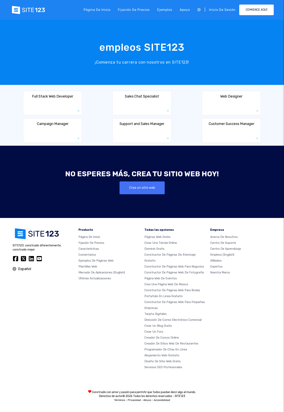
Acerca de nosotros (224, 237)
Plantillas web (87, 266)
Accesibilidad (162, 400)
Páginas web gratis (157, 237)
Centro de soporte (223, 243)
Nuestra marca (220, 272)
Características (88, 249)
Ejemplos (164, 10)
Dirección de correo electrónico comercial (173, 320)
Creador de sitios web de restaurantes (171, 343)
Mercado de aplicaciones (101, 272)
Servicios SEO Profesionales (163, 367)
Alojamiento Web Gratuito (161, 355)
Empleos (222, 254)
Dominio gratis (154, 249)
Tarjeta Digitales (155, 314)
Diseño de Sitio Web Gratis (162, 361)
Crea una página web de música (166, 284)
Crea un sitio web (142, 188)
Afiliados (216, 260)
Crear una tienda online (160, 243)
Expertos (216, 266)
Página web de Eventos (160, 278)
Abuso (147, 400)
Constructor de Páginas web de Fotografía (174, 272)
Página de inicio (97, 10)
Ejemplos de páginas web (96, 260)
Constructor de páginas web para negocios (174, 266)
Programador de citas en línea (165, 349)
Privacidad (134, 400)
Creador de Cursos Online (161, 337)
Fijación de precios (134, 10)
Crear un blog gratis (158, 326)
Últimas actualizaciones (94, 278)
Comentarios (87, 254)
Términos (119, 400)
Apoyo (185, 10)
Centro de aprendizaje (225, 249)
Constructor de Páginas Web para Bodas (172, 290)
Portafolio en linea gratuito (163, 296)
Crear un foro (153, 331)
